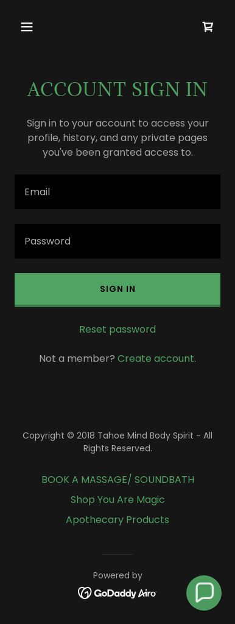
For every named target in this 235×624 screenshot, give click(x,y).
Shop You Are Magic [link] (118, 500)
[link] (208, 27)
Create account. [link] (157, 359)
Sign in (118, 289)
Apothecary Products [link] (117, 520)
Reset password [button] (117, 329)
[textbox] (117, 192)
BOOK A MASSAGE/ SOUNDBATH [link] (117, 480)
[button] (30, 27)
